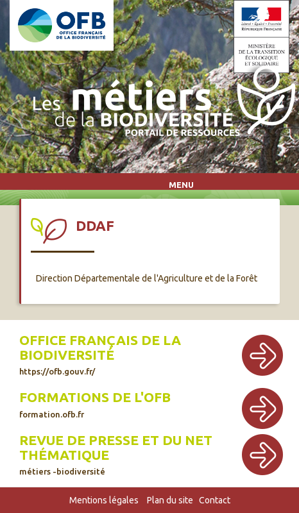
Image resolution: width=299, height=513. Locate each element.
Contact (214, 500)
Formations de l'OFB (95, 404)
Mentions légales (104, 500)
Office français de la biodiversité (100, 354)
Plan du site (170, 500)
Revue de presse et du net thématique (115, 454)
